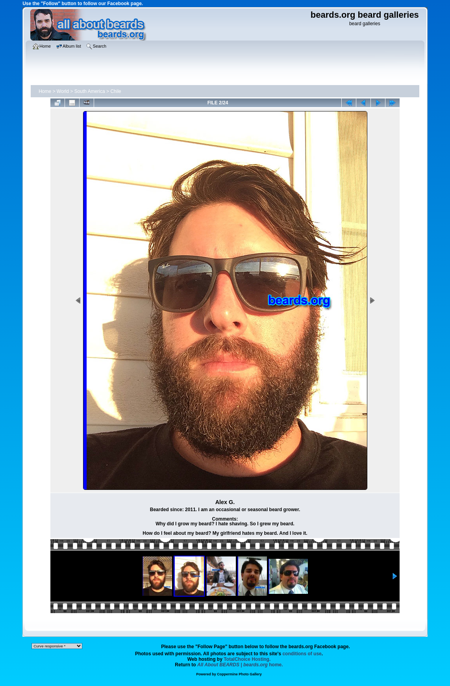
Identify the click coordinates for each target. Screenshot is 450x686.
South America (89, 91)
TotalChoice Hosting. (247, 659)
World (63, 91)
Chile (115, 91)
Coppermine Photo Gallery (239, 674)
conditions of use (301, 653)
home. (240, 664)
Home (45, 91)
